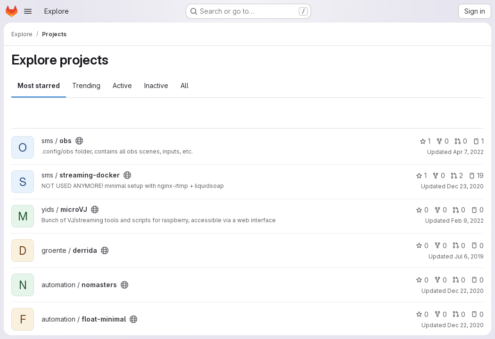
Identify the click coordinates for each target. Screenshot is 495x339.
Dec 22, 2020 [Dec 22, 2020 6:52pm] (465, 290)
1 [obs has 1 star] (425, 141)
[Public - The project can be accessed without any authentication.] (79, 141)
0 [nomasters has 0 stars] (422, 280)
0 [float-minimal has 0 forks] (440, 314)
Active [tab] (122, 85)
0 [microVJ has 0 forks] (440, 210)
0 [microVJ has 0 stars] (422, 210)
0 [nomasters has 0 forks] (440, 280)
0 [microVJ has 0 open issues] (477, 210)
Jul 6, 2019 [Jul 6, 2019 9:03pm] (469, 256)
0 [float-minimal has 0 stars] (422, 314)
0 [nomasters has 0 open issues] (477, 280)
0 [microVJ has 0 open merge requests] (459, 210)
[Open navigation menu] (27, 11)
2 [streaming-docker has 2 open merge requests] (457, 175)
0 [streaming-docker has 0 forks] (438, 175)
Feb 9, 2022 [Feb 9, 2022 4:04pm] (467, 220)
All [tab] (185, 85)
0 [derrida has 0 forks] (440, 246)
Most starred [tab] (38, 85)
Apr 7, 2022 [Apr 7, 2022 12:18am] (468, 151)
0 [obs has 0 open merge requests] (460, 141)
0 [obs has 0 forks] (442, 141)
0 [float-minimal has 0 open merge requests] (459, 314)
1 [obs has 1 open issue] (478, 141)
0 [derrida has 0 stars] (422, 246)
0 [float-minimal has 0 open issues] (477, 314)
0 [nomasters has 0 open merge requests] (459, 280)
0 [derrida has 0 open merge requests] (459, 246)
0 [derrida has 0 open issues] (477, 246)
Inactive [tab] (156, 85)
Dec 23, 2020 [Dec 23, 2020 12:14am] (465, 186)
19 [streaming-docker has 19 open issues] (476, 175)
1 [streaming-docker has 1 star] (421, 175)
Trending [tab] (86, 85)
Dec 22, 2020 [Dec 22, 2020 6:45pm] (465, 325)
